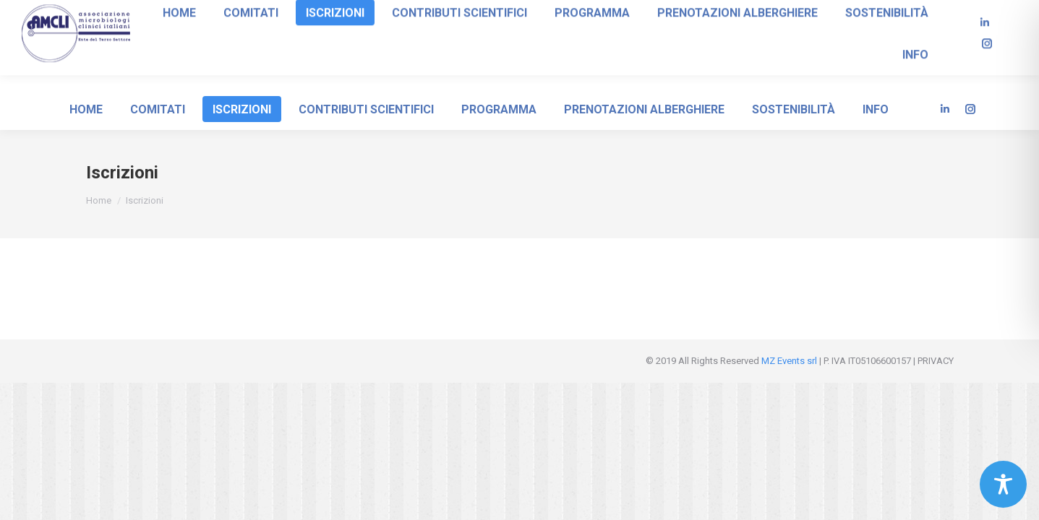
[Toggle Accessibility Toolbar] (1003, 484)
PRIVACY (936, 360)
